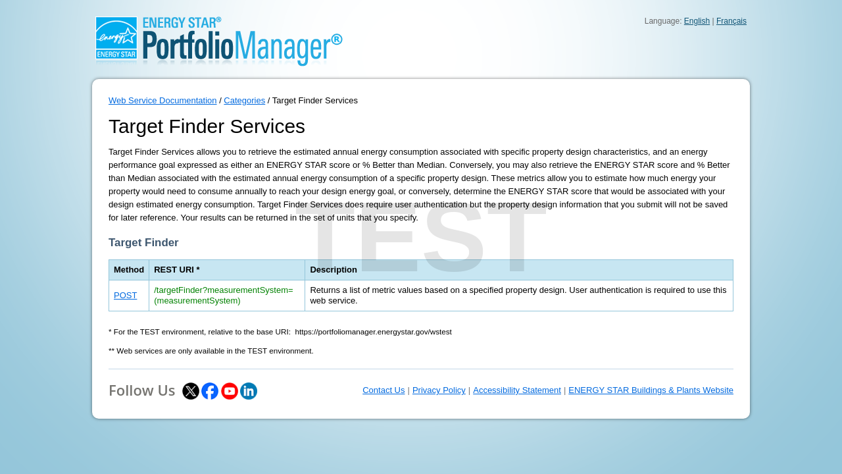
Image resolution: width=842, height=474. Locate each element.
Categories (244, 100)
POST (125, 295)
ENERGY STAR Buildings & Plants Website (650, 390)
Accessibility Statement (517, 390)
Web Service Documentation (163, 100)
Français (731, 21)
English (697, 21)
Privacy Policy (439, 390)
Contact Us (383, 390)
